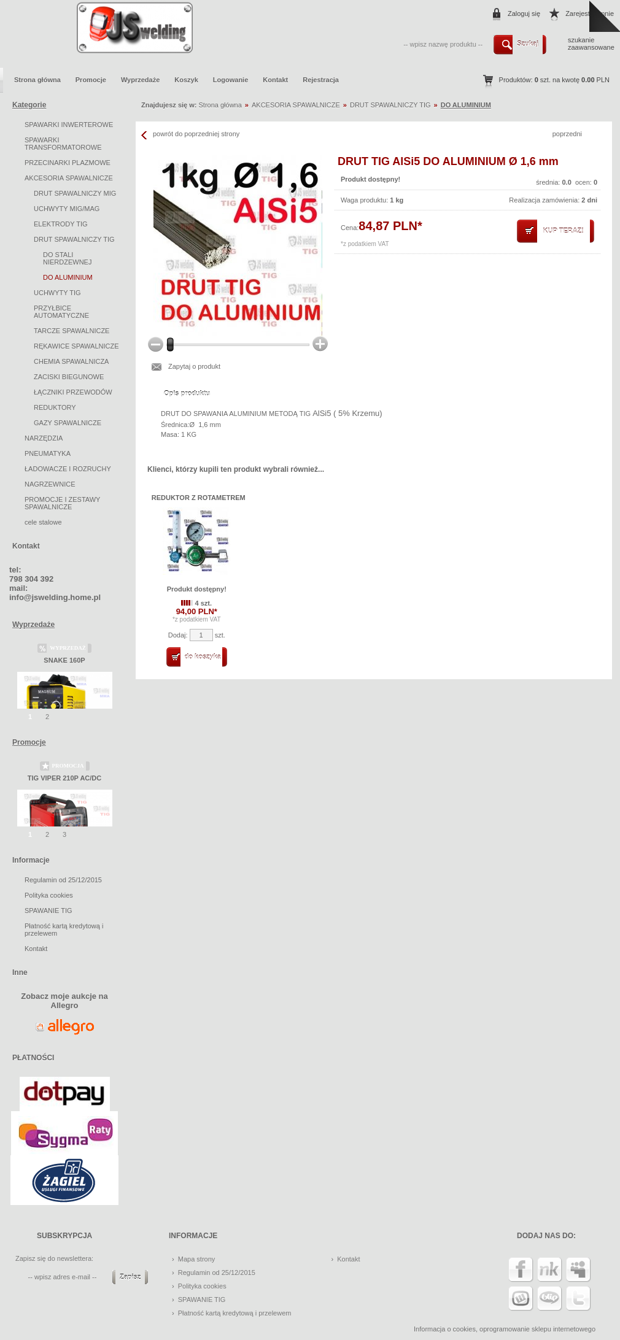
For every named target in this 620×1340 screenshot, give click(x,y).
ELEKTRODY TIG (61, 224)
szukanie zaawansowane (591, 43)
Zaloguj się (524, 13)
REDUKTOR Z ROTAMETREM (199, 497)
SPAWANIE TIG (48, 910)
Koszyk (186, 79)
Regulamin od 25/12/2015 (63, 880)
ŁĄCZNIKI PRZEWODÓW (73, 392)
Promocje (91, 79)
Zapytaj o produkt (194, 366)
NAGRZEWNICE (50, 484)
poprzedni (567, 133)
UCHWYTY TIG (57, 292)
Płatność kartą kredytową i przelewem (235, 1313)
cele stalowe (43, 522)
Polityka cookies (49, 895)
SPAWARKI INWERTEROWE (69, 124)
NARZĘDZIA (44, 438)
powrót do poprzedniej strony (196, 133)
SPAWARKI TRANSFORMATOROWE (63, 143)
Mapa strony (196, 1259)
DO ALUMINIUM (68, 277)
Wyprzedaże (140, 79)
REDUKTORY (55, 407)
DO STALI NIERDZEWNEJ (67, 258)
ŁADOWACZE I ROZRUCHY (68, 468)
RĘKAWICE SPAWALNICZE (76, 346)
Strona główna (37, 79)
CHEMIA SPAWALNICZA (71, 361)
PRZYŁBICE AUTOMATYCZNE (61, 311)
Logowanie (230, 79)
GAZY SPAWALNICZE (67, 422)
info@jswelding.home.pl (55, 597)
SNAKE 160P (64, 660)
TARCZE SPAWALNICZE (71, 330)
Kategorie (29, 105)
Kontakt (275, 79)
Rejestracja (321, 79)
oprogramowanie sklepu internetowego (537, 1329)
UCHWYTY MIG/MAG (66, 208)
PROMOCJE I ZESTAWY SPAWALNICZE (62, 503)
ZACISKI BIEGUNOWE (69, 376)
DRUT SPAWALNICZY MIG (75, 193)
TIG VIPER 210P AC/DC (64, 778)
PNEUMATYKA (48, 453)
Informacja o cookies (445, 1329)
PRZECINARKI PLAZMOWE (67, 162)
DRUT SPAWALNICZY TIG (74, 239)
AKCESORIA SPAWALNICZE (69, 178)
